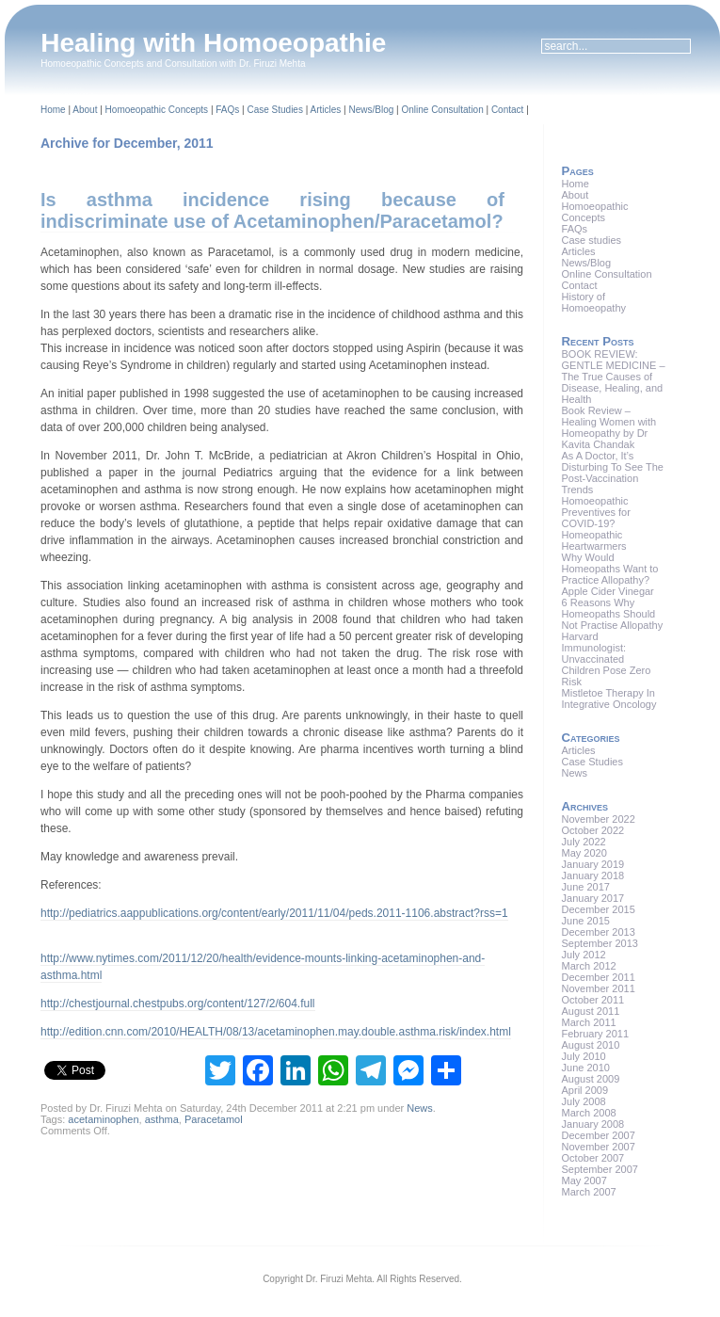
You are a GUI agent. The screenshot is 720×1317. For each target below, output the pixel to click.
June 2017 (586, 886)
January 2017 (593, 898)
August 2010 (591, 1045)
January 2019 (593, 864)
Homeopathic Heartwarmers (594, 540)
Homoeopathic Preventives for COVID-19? (596, 512)
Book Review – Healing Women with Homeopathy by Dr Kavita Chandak (609, 427)
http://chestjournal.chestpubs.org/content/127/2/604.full (177, 1003)
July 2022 (584, 841)
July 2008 (584, 1101)
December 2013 (598, 932)
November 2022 (598, 819)
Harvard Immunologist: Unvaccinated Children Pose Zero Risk (606, 659)
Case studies (592, 240)
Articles (326, 109)
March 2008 (589, 1112)
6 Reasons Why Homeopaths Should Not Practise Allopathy (613, 614)
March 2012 (589, 966)
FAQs (227, 109)
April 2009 (585, 1090)
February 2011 (596, 1033)
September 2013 (600, 943)
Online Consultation (442, 109)
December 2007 (598, 1135)
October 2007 (593, 1158)
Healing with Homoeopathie (213, 42)
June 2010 (586, 1067)
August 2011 (591, 1011)
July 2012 (584, 954)
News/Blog (370, 109)
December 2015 (598, 909)
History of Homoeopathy (594, 302)
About (84, 109)
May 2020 (584, 853)
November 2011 (598, 988)
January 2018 (593, 875)
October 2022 (593, 830)
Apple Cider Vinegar (608, 591)
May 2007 (584, 1180)
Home (53, 109)
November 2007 (598, 1146)
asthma (162, 1119)
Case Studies (274, 109)
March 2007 (589, 1191)
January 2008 (593, 1124)
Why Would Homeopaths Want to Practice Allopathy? (610, 569)
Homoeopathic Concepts (157, 109)
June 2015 (586, 920)
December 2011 (598, 977)
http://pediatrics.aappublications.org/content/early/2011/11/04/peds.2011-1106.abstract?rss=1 (274, 913)
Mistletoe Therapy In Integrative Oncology (609, 698)
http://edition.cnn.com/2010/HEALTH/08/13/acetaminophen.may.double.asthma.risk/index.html (275, 1031)
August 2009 (591, 1078)
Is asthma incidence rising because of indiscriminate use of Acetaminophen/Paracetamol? (272, 210)
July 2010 (584, 1056)
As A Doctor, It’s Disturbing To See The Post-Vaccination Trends (613, 472)
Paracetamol (213, 1119)
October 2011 (593, 999)
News (420, 1108)
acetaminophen (103, 1119)
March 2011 (589, 1022)
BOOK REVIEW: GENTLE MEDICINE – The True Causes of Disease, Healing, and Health (613, 376)
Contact (507, 109)
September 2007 (600, 1169)
